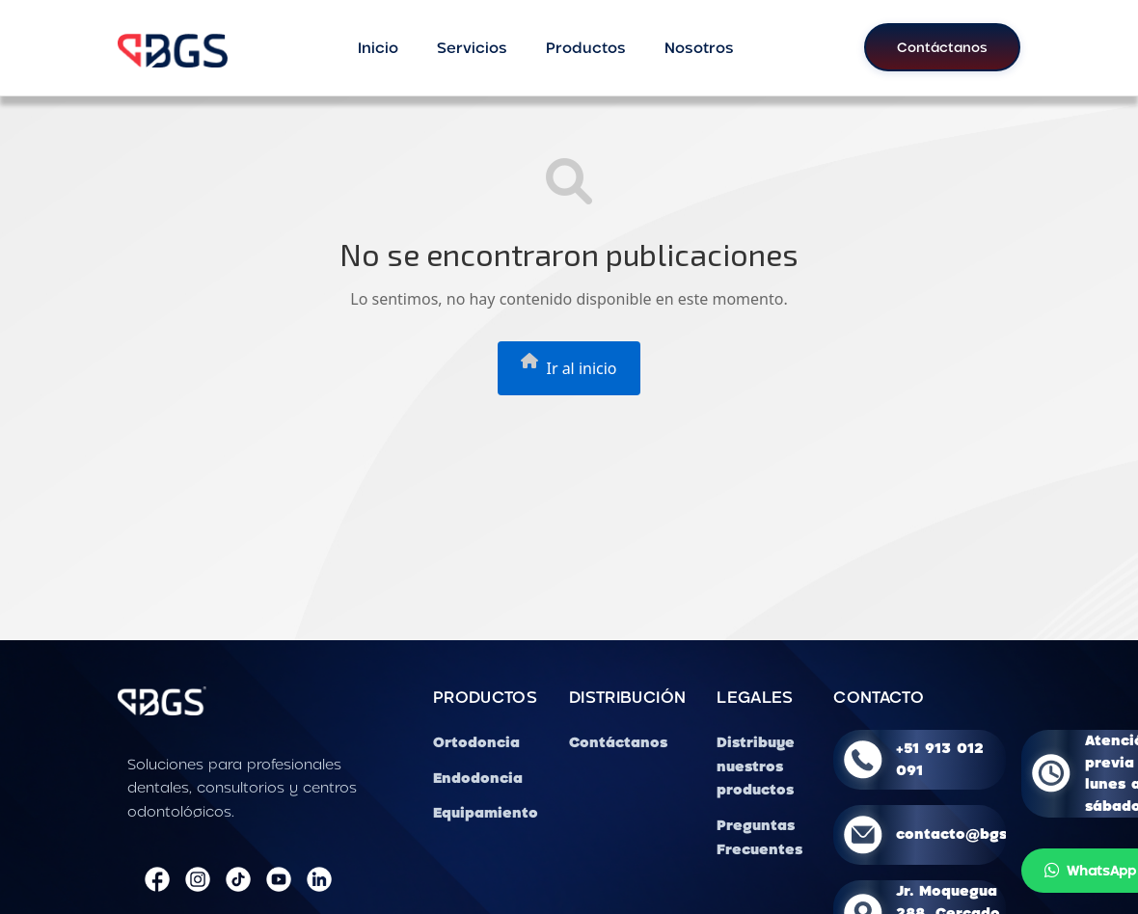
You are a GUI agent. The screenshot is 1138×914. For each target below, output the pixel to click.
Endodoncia (478, 777)
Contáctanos (942, 47)
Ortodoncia (476, 742)
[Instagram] (197, 879)
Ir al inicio (568, 366)
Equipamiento (485, 812)
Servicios (472, 47)
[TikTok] (238, 879)
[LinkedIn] (319, 879)
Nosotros (699, 47)
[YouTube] (278, 879)
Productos (586, 47)
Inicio (378, 47)
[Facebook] (157, 879)
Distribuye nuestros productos (756, 766)
